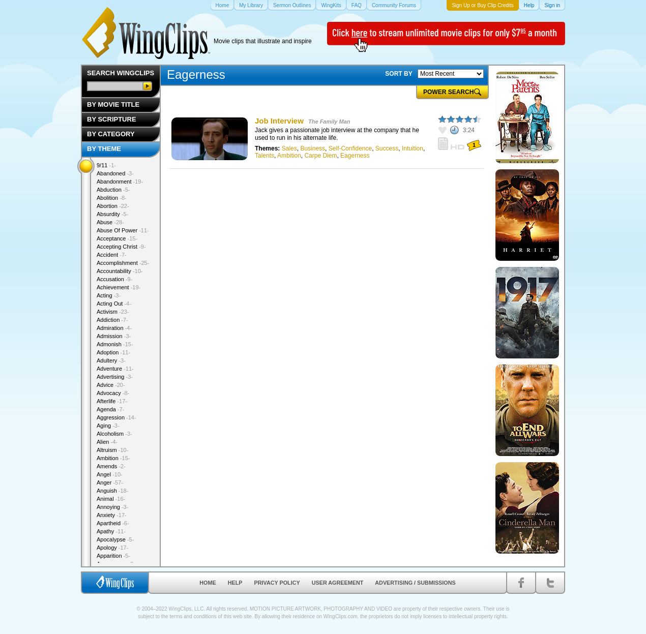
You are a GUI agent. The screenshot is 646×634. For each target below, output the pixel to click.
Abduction (113, 190)
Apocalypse (115, 539)
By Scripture (111, 119)
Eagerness (354, 155)
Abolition (112, 198)
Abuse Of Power (123, 230)
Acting (109, 295)
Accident (112, 255)
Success (386, 148)
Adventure (115, 369)
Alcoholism (114, 434)
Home (207, 583)
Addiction (112, 320)
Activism (113, 312)
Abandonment (120, 181)
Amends (111, 466)
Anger (110, 482)
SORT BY (398, 73)
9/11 (106, 165)
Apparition (113, 556)
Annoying (112, 507)
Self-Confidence (350, 148)
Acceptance (117, 238)
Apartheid (113, 523)
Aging (108, 425)
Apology (112, 548)
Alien (107, 442)
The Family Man (329, 121)
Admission (114, 336)
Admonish (115, 344)
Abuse (110, 222)
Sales (289, 148)
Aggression (116, 417)
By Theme (104, 149)
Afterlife (112, 401)
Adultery (111, 360)
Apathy (111, 531)
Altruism (112, 450)
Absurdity (112, 214)
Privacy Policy (277, 583)
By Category (111, 134)
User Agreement (338, 583)
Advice (111, 385)
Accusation (114, 279)
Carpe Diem (320, 155)
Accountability (120, 271)
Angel (110, 474)
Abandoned (115, 173)
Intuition (412, 148)
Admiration (114, 328)
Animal (111, 499)
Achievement (118, 287)
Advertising (115, 377)
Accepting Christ (121, 247)
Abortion (113, 206)
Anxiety (112, 515)
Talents (264, 155)
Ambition (289, 155)
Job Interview (279, 120)
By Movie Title (113, 104)
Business (312, 148)
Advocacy (113, 393)
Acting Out (114, 303)
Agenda (110, 409)
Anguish (112, 491)
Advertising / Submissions (415, 583)
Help (235, 583)
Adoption (113, 352)
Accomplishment (123, 263)
